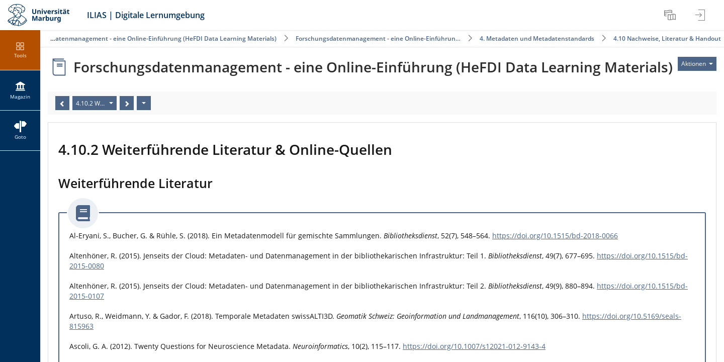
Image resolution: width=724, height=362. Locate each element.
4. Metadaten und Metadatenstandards (537, 38)
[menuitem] (671, 15)
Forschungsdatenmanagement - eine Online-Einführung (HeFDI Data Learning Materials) (147, 38)
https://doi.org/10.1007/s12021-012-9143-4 (474, 346)
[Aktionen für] (697, 64)
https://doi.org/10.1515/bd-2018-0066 (555, 235)
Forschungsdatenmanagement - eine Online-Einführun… (378, 38)
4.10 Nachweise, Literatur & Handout (667, 38)
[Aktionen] (144, 103)
